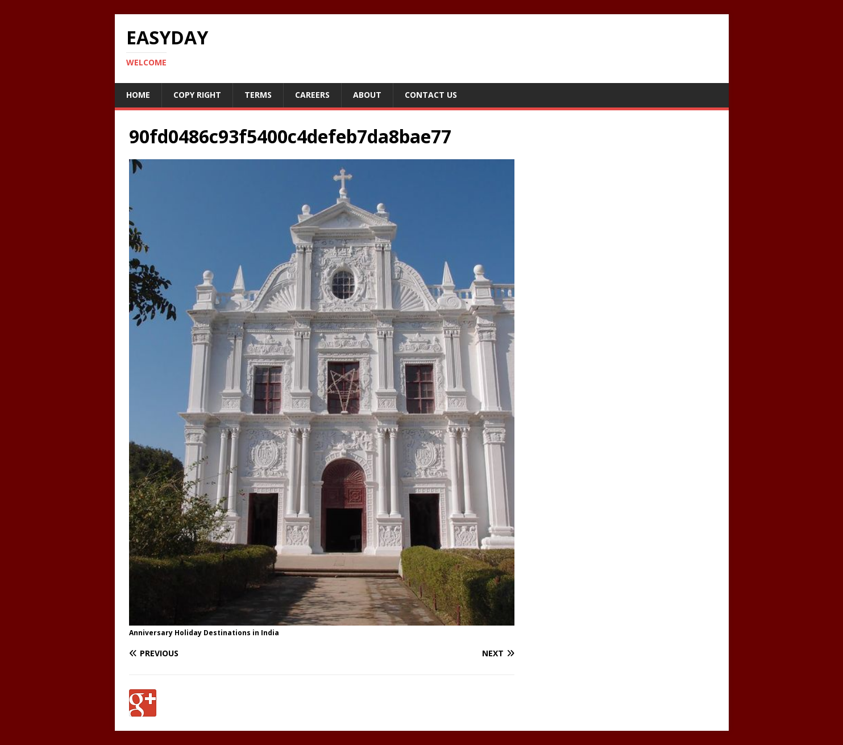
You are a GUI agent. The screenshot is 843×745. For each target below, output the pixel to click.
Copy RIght (197, 94)
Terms (258, 94)
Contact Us (431, 94)
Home (138, 94)
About (367, 94)
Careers (312, 94)
